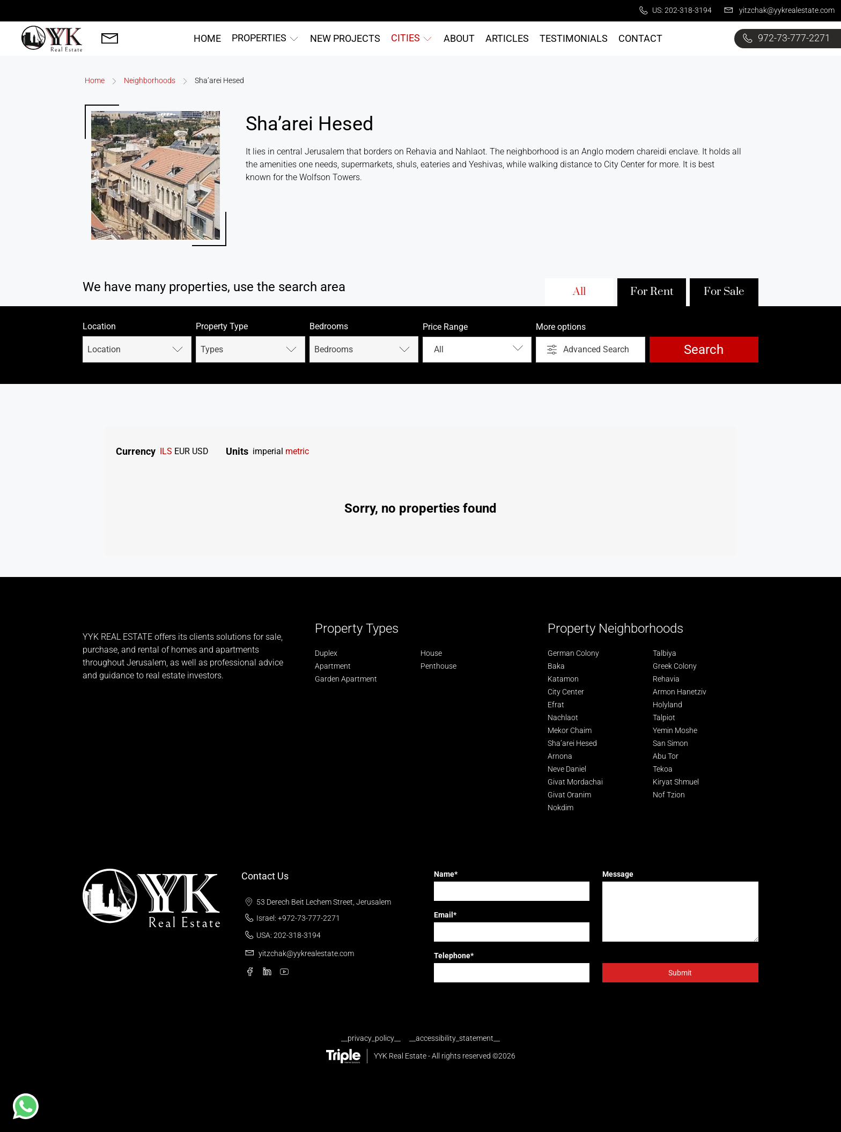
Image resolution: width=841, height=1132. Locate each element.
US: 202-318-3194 (674, 10)
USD (200, 451)
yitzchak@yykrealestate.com (777, 10)
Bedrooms (328, 326)
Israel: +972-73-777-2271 (290, 918)
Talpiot (664, 717)
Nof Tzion (669, 794)
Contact (640, 38)
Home (207, 38)
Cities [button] (412, 37)
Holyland (667, 704)
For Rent (652, 291)
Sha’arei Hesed (572, 743)
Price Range (445, 327)
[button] (26, 1106)
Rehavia (666, 679)
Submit (680, 972)
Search (704, 349)
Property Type (222, 326)
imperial (268, 451)
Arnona (560, 756)
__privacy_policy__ (371, 1038)
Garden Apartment (346, 679)
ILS (166, 451)
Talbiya (664, 653)
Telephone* (454, 955)
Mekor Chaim (570, 730)
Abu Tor (665, 756)
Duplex (326, 653)
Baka (556, 666)
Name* (446, 874)
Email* (445, 915)
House (431, 653)
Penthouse (438, 666)
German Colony (573, 653)
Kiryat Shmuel (676, 782)
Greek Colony (675, 666)
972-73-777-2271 (784, 38)
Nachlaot (563, 717)
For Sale (724, 291)
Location (99, 326)
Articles (507, 38)
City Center (566, 691)
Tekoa (663, 769)
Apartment (333, 666)
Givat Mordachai (575, 782)
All (579, 291)
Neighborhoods (149, 80)
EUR (182, 451)
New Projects (345, 38)
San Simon (670, 743)
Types (250, 349)
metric (297, 451)
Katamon (563, 679)
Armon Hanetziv (679, 691)
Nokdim (560, 807)
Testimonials (574, 38)
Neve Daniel (567, 769)
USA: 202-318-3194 (281, 935)
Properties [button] (265, 37)
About (459, 38)
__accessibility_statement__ (454, 1038)
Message (617, 874)
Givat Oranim (569, 794)
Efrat (556, 704)
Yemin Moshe (675, 730)
